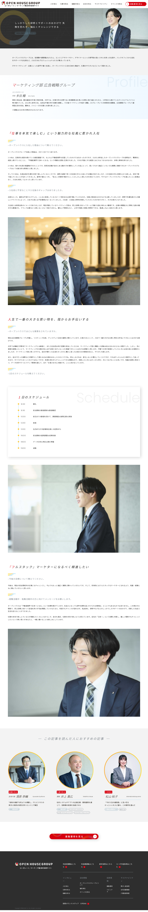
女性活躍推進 (125, 892)
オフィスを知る (116, 4)
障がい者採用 (125, 888)
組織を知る (76, 4)
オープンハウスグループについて (89, 886)
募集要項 (110, 888)
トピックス (110, 893)
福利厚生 (83, 890)
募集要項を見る (133, 4)
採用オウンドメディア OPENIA (76, 905)
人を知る (53, 4)
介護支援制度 (125, 895)
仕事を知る (64, 4)
